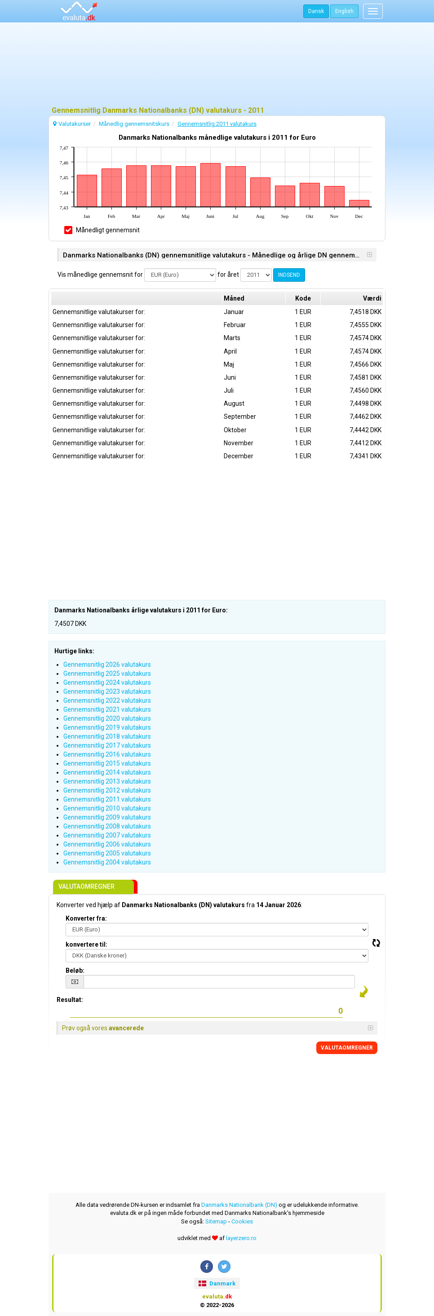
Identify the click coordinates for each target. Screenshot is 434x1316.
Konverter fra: (86, 918)
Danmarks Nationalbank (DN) (239, 1204)
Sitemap (216, 1221)
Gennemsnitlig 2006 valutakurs (107, 844)
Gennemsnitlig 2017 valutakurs (107, 745)
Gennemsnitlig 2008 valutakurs (107, 826)
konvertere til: (86, 944)
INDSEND (289, 275)
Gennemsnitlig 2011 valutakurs (107, 799)
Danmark (217, 1283)
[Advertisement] (217, 65)
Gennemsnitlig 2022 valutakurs (107, 700)
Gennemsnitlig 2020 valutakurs (107, 718)
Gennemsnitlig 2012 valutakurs (107, 790)
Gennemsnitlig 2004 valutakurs (107, 862)
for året (228, 274)
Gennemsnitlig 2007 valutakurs (107, 835)
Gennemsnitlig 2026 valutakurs (107, 664)
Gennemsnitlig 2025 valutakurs (107, 673)
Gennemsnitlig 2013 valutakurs (107, 781)
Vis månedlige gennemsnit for (100, 274)
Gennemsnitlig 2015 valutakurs (107, 763)
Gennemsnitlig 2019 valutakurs (107, 727)
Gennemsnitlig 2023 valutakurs (107, 691)
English (344, 11)
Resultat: (70, 999)
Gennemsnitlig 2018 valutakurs (107, 736)
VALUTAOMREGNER (347, 1048)
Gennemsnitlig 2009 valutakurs (107, 817)
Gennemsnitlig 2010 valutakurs (107, 808)
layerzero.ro (241, 1238)
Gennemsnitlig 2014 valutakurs (107, 772)
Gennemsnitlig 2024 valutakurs (107, 682)
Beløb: (75, 970)
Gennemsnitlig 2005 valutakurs (107, 853)
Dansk (316, 11)
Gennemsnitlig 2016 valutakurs (107, 754)
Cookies (242, 1221)
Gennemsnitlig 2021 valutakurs (107, 709)
